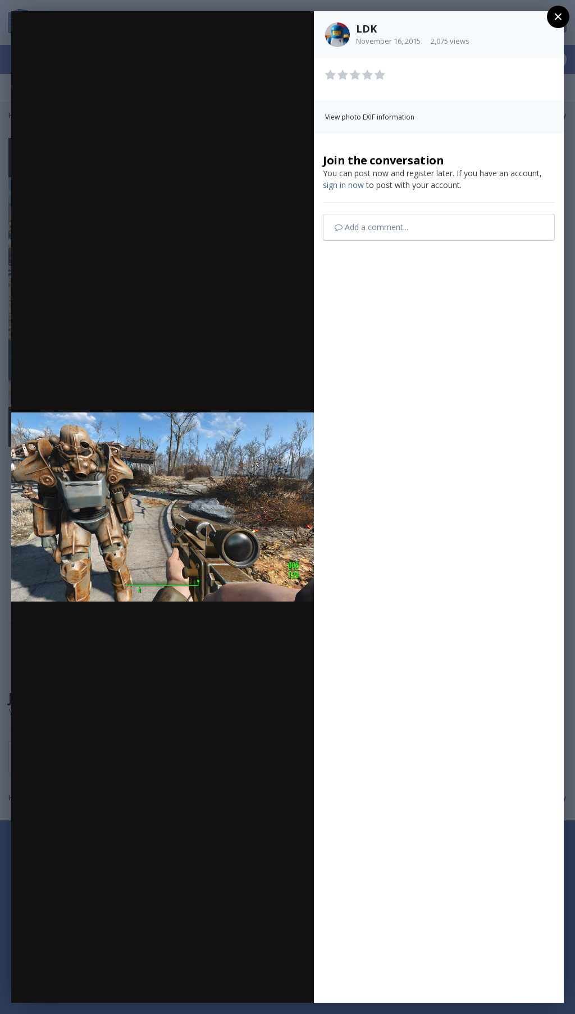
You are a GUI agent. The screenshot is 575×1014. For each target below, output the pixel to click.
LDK (366, 28)
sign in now (343, 185)
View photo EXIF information (369, 117)
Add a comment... (371, 227)
